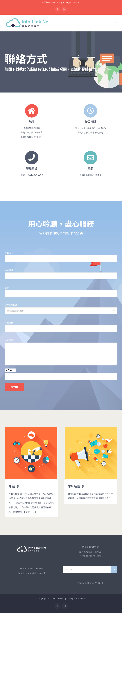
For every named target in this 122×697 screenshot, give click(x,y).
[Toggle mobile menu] (115, 23)
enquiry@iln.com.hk (71, 2)
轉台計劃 (14, 486)
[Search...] (87, 569)
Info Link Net (58, 598)
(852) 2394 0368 (35, 568)
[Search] (114, 569)
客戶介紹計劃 (76, 486)
